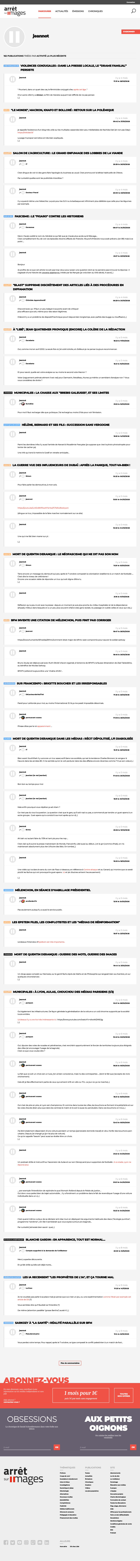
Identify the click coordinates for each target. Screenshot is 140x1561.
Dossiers (88, 1485)
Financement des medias (69, 1518)
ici (64, 872)
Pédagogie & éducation (68, 1515)
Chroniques (95, 11)
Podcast (113, 1533)
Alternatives (64, 1494)
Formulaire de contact (118, 1500)
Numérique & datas (66, 1488)
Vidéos (87, 1488)
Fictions (62, 1473)
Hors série (63, 1546)
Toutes (87, 1473)
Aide (112, 1509)
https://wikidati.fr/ (25, 133)
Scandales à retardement (68, 1479)
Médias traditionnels (67, 1509)
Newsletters (114, 1518)
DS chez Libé (74, 1546)
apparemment (43, 726)
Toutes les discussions (118, 1503)
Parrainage (114, 1482)
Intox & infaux (65, 1482)
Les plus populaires (92, 1491)
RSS (111, 1530)
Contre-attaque (91, 870)
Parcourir (44, 11)
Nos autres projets (116, 1494)
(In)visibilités (64, 1500)
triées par (35, 56)
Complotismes (65, 1503)
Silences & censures (67, 1512)
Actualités (61, 11)
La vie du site (114, 1476)
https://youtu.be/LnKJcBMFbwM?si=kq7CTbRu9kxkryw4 (43, 508)
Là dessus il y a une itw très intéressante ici (37, 1020)
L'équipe (113, 1491)
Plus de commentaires (70, 1363)
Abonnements (115, 1473)
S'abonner (129, 32)
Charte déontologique (118, 1497)
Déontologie (64, 1491)
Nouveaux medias (66, 1497)
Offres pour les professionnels (120, 1512)
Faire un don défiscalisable (119, 1515)
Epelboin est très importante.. (51, 942)
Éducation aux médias (118, 1485)
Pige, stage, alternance (118, 1506)
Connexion (131, 2)
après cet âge (80, 90)
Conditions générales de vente (121, 1524)
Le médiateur (115, 1479)
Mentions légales (116, 1521)
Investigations (65, 1485)
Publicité (63, 1506)
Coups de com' (65, 1476)
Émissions (78, 11)
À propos (113, 1488)
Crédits (112, 1527)
